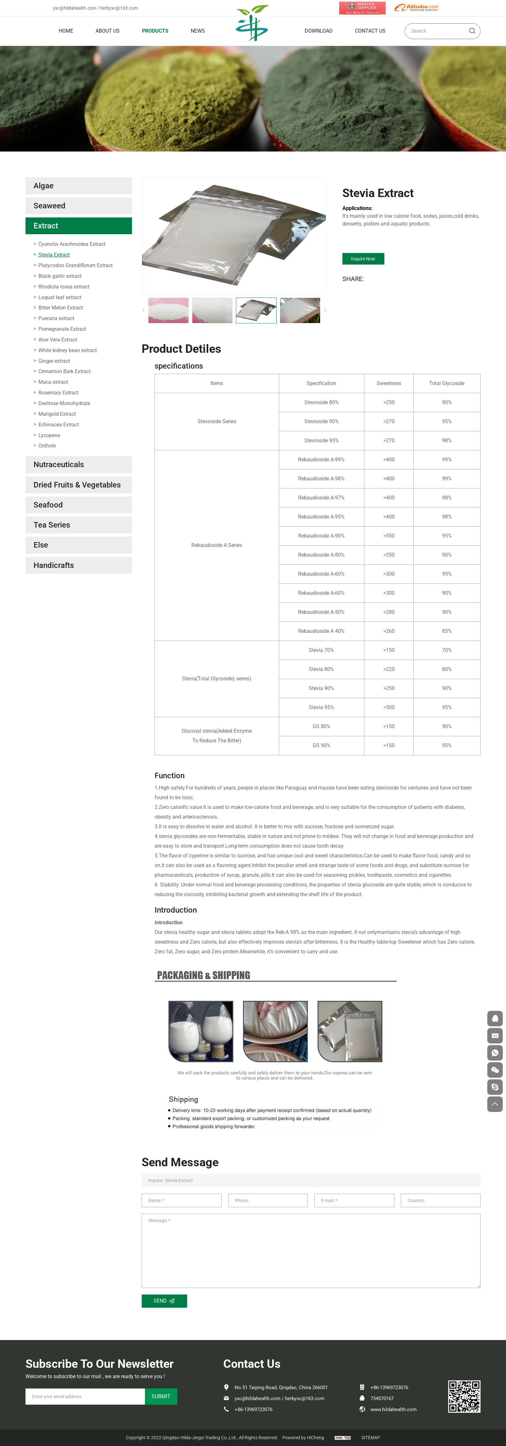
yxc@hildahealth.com (74, 8)
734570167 (382, 1398)
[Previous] (143, 310)
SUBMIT (161, 1396)
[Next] (325, 310)
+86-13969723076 (253, 1409)
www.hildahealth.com (393, 1409)
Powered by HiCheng (303, 1437)
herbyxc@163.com (119, 8)
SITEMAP (370, 1437)
